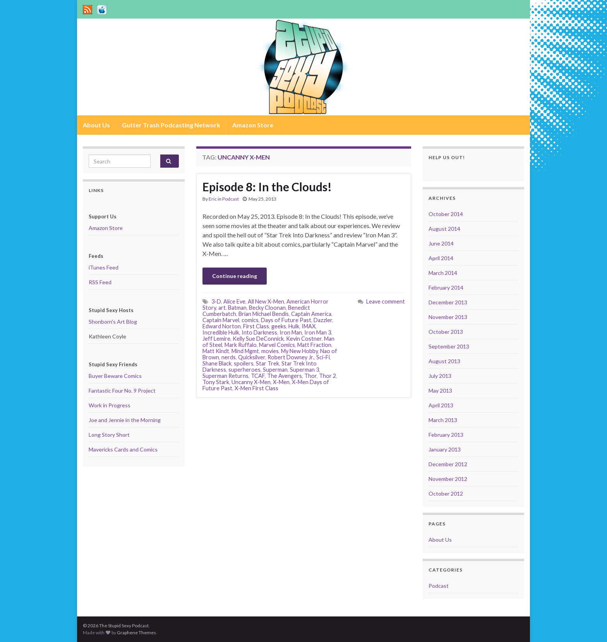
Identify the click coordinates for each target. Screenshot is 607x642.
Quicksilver (251, 357)
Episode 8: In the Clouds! (267, 187)
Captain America (311, 314)
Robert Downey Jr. (290, 357)
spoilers (244, 363)
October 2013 (446, 331)
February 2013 (446, 434)
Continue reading (234, 276)
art (222, 307)
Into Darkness (259, 332)
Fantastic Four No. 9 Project (122, 390)
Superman (275, 369)
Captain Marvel (220, 320)
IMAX (309, 326)
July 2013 (440, 375)
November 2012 (448, 478)
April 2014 (441, 258)
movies (270, 351)
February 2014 (446, 287)
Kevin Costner (304, 338)
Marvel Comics (277, 345)
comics (250, 320)
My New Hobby (299, 351)
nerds (228, 357)
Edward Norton (221, 326)
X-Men (281, 382)
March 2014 (443, 273)
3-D (216, 301)
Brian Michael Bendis (263, 314)
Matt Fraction (314, 345)
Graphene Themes (136, 632)
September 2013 (449, 346)
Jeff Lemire (216, 338)
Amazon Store (252, 125)
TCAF (258, 375)
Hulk (293, 326)
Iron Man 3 (317, 332)
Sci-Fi (323, 357)
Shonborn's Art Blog (113, 321)
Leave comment (385, 301)
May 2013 (440, 390)
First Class (256, 326)
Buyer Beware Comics (115, 375)
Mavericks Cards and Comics (123, 449)
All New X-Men (266, 301)
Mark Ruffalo (241, 345)
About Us (96, 125)
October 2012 (446, 493)
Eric (213, 199)
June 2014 (441, 243)
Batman (237, 307)
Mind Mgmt (245, 351)
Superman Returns (225, 375)
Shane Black (216, 363)
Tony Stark (215, 382)
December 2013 (448, 302)
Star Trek (267, 363)
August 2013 (444, 361)
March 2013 (443, 420)
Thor (310, 375)
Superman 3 (304, 369)
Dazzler (323, 320)
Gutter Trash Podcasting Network (171, 125)
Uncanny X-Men (251, 382)
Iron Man (290, 332)
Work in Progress (109, 405)
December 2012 (448, 464)
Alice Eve (234, 301)
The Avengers (284, 375)
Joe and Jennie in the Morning (125, 420)
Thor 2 (327, 375)
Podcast (230, 199)
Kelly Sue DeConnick (258, 338)
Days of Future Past (286, 320)
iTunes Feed (103, 267)
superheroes (244, 369)
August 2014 (444, 228)
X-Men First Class (256, 388)
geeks (278, 326)
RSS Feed (100, 282)
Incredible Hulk (220, 332)
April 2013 (441, 405)
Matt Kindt (215, 351)
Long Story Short (109, 434)
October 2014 (446, 214)
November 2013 (448, 317)
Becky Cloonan (267, 307)
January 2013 (445, 449)
